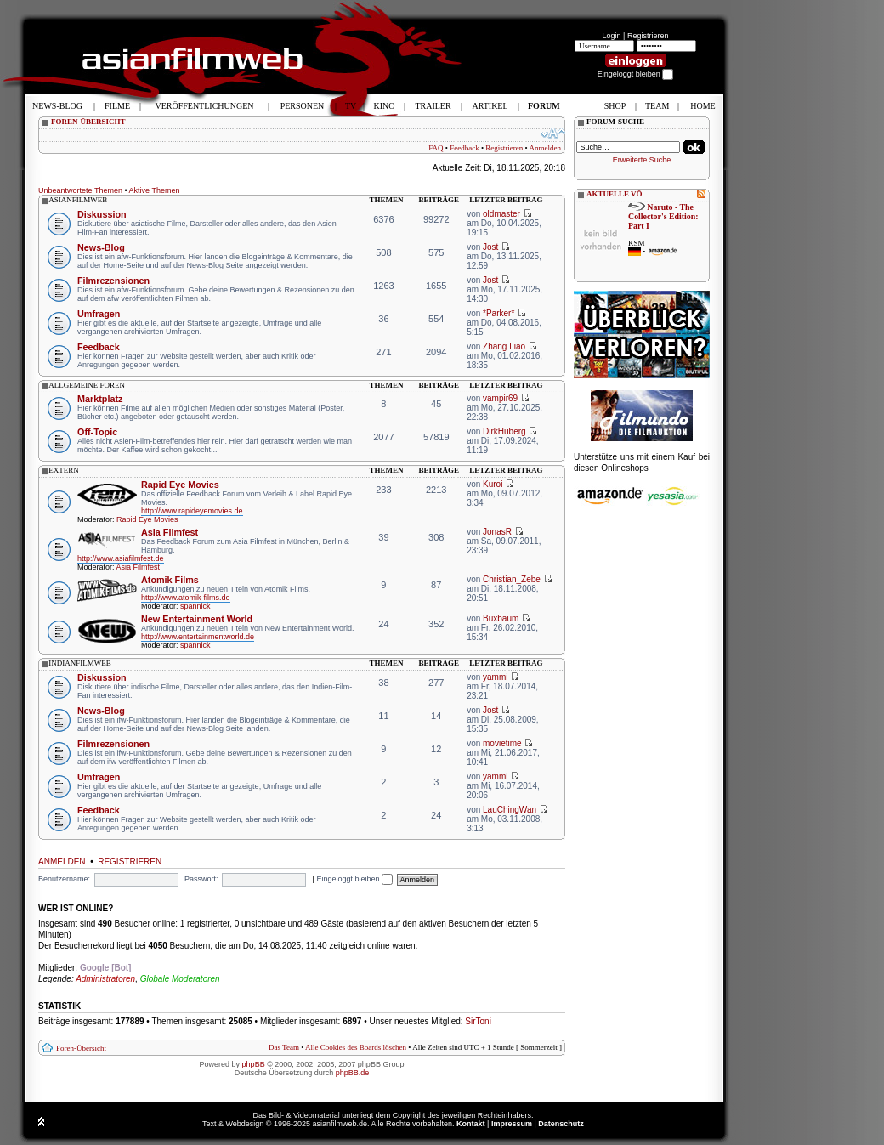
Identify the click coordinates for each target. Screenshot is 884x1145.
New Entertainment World (196, 619)
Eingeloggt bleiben (354, 879)
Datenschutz (561, 1123)
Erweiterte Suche (642, 160)
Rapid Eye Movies (180, 484)
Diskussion (102, 214)
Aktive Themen (154, 190)
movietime (502, 743)
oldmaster (501, 213)
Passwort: (201, 879)
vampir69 (500, 398)
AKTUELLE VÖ (614, 194)
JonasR (497, 531)
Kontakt (470, 1123)
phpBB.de (353, 1072)
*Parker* (498, 313)
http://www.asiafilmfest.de (120, 558)
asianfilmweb (77, 200)
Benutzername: (64, 879)
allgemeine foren (86, 385)
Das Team (284, 1047)
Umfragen (98, 314)
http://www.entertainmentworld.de (197, 636)
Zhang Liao (504, 346)
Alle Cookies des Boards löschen (355, 1047)
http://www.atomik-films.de (185, 597)
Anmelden (546, 148)
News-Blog (101, 247)
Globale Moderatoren (180, 978)
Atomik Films (170, 580)
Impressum (511, 1123)
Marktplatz (99, 399)
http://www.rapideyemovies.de (192, 511)
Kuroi (492, 484)
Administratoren (105, 978)
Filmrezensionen (113, 280)
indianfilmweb (79, 663)
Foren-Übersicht (81, 1048)
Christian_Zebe (512, 579)
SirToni (478, 1021)
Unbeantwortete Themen (80, 190)
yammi (495, 677)
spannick (195, 606)
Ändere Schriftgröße (553, 133)
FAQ (435, 148)
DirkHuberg (504, 431)
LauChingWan (509, 809)
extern (63, 470)
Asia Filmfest (169, 532)
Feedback (464, 148)
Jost (490, 247)
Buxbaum (500, 618)
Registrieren (648, 35)
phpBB (253, 1064)
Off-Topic (97, 432)
